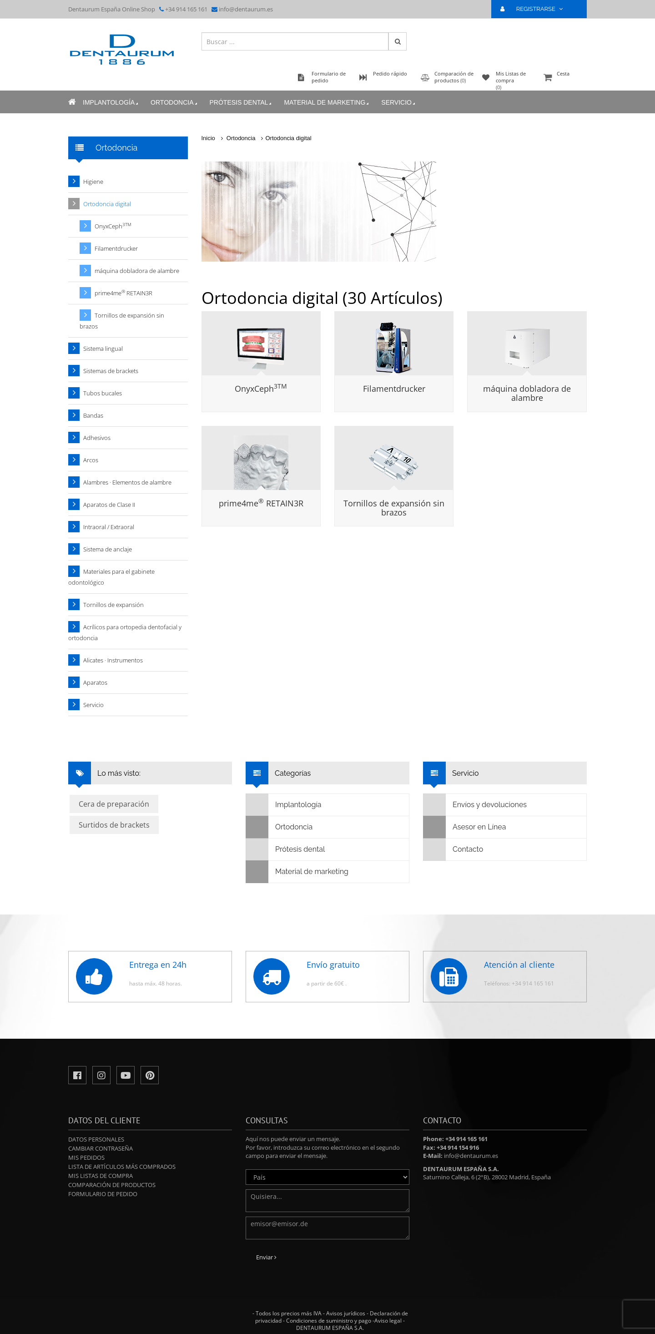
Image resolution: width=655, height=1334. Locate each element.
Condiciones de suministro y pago (328, 1320)
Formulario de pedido (102, 1194)
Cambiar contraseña (100, 1148)
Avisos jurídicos (345, 1313)
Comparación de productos (112, 1185)
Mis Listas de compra (100, 1176)
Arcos (90, 460)
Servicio (399, 102)
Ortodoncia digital (288, 138)
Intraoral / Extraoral (108, 527)
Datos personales (96, 1139)
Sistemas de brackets (110, 371)
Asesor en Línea (464, 827)
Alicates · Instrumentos (113, 660)
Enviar (266, 1257)
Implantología (111, 102)
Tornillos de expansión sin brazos (393, 508)
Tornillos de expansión (113, 605)
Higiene (93, 181)
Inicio (208, 138)
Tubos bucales (102, 393)
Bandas (93, 415)
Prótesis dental (241, 102)
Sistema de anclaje (107, 549)
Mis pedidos (86, 1157)
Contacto (453, 849)
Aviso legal (388, 1320)
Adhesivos (97, 438)
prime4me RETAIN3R (261, 503)
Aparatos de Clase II (109, 504)
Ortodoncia (174, 102)
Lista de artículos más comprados (122, 1166)
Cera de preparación (114, 804)
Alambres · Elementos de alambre (127, 482)
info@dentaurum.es (246, 9)
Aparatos (95, 682)
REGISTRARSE (535, 8)
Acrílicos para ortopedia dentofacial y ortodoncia (124, 632)
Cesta (564, 78)
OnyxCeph (261, 388)
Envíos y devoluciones (475, 805)
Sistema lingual (103, 348)
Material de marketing (327, 102)
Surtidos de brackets (114, 825)
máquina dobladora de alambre (527, 393)
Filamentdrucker (394, 388)
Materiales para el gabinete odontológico (111, 576)
